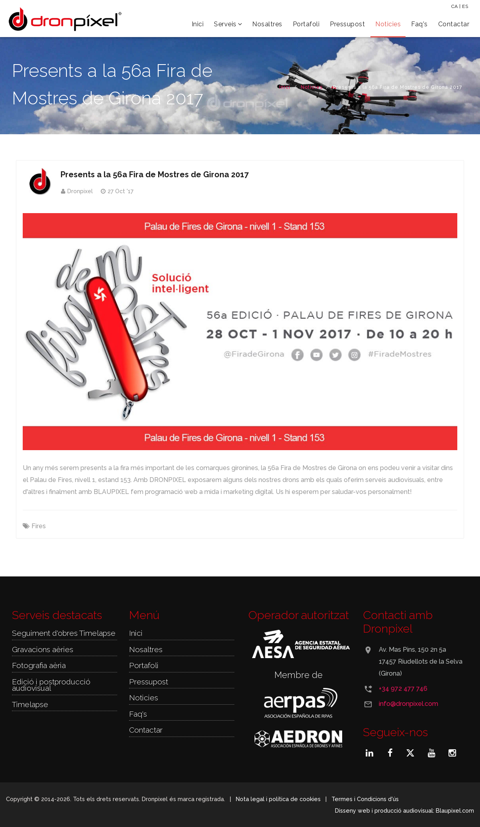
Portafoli (306, 24)
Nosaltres (267, 24)
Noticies (388, 24)
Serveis (228, 24)
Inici (198, 24)
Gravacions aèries (42, 649)
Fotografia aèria (39, 665)
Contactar (454, 24)
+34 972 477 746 (403, 688)
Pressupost (347, 24)
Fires (38, 526)
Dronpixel (80, 191)
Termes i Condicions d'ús (365, 799)
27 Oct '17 (120, 191)
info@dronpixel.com (408, 703)
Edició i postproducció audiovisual (51, 685)
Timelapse (30, 704)
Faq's (419, 24)
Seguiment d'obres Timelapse (64, 633)
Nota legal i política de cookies (278, 799)
